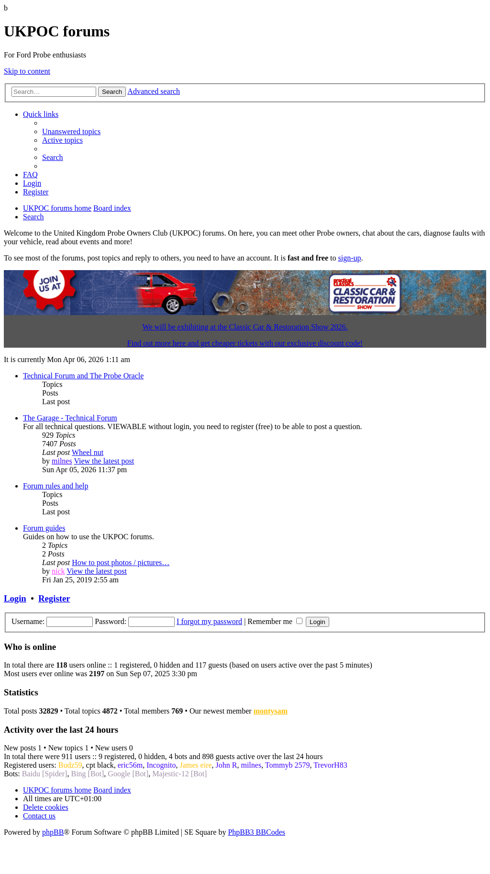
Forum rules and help (55, 486)
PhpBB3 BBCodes (256, 832)
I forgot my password (209, 621)
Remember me (274, 621)
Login (15, 598)
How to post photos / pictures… (120, 562)
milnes (62, 461)
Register (54, 598)
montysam (271, 711)
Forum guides (44, 528)
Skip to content (27, 71)
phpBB (53, 832)
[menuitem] (71, 131)
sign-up (349, 258)
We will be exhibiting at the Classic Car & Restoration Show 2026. (245, 327)
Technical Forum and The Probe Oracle (83, 376)
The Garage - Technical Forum (70, 418)
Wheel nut (87, 452)
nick (58, 571)
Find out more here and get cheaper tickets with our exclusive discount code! (245, 343)
